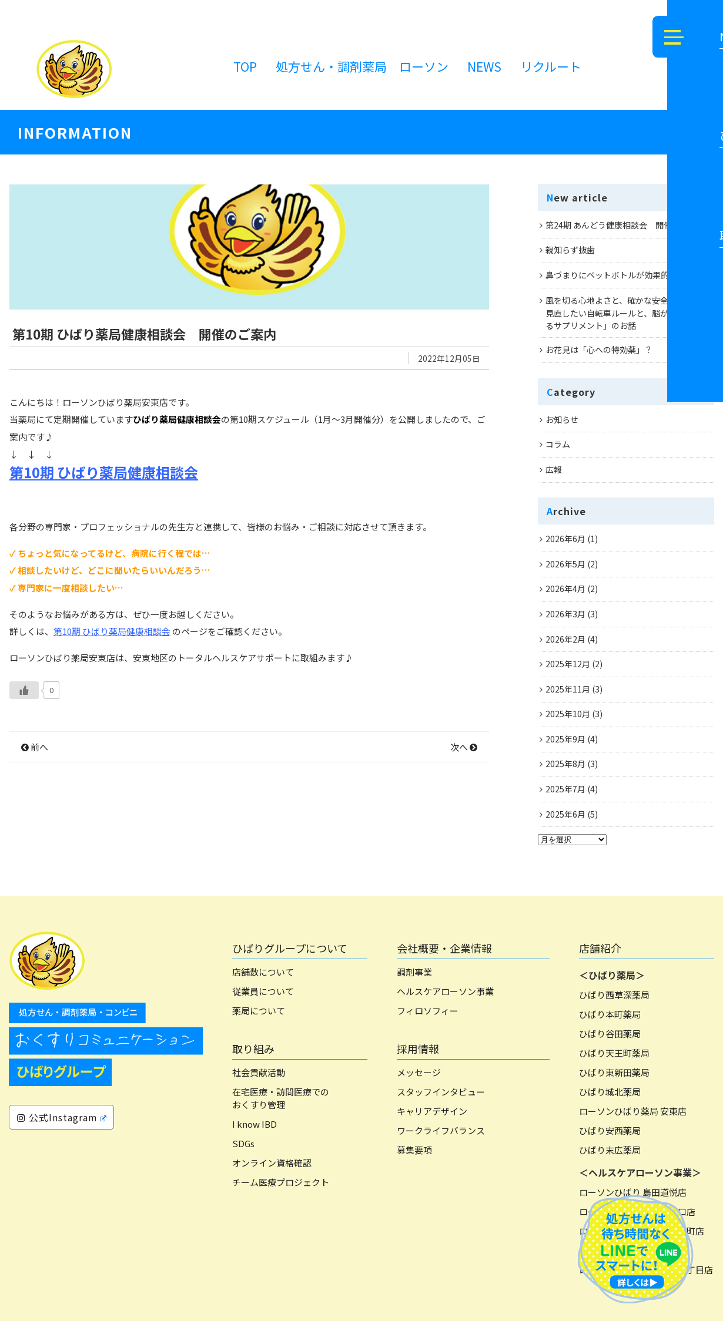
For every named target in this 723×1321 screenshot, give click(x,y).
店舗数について (263, 972)
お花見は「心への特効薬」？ (598, 349)
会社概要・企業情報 (444, 948)
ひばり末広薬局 (610, 1150)
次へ (463, 798)
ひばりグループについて (289, 948)
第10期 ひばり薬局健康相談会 (103, 523)
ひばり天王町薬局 (614, 1053)
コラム (557, 444)
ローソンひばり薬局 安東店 (633, 1111)
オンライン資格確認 (272, 1163)
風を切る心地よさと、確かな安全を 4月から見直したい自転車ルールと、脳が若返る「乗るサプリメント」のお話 (627, 312)
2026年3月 (565, 614)
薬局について (258, 1010)
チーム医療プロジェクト (280, 1182)
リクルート (550, 66)
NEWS (484, 66)
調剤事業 (414, 972)
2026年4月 (565, 588)
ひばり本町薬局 (610, 1014)
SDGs (243, 1143)
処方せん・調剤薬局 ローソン (362, 66)
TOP (245, 66)
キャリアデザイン (432, 1111)
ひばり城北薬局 (610, 1091)
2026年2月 (565, 639)
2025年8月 (565, 763)
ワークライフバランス (441, 1130)
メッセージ (419, 1072)
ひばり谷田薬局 (610, 1033)
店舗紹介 (600, 948)
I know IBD (254, 1124)
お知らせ (561, 419)
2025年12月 (567, 664)
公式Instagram (61, 1117)
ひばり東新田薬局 (614, 1072)
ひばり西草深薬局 (614, 995)
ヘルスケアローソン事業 (445, 991)
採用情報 (418, 1048)
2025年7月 (565, 789)
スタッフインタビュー (441, 1091)
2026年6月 (565, 538)
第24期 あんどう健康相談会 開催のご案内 (625, 225)
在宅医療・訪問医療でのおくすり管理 (280, 1098)
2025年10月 (567, 714)
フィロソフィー (427, 1010)
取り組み (253, 1048)
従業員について (263, 991)
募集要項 (414, 1150)
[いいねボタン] (24, 741)
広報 (553, 469)
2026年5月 (565, 564)
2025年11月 (567, 689)
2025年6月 (565, 814)
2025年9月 (565, 739)
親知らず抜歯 (570, 250)
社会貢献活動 (258, 1072)
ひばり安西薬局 (610, 1130)
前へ (34, 798)
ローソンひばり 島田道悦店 (633, 1192)
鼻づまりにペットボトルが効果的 (607, 275)
